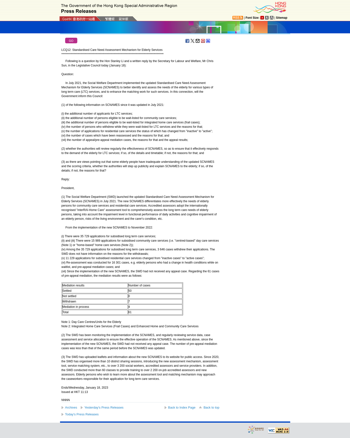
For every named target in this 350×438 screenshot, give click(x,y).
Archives (71, 407)
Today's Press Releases (82, 414)
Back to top (211, 407)
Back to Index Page (182, 407)
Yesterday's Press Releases (103, 407)
